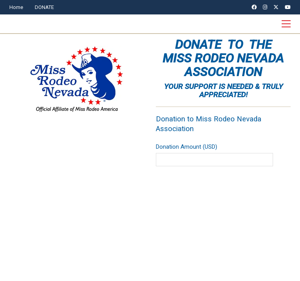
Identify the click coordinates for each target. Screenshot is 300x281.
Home (16, 7)
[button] (286, 23)
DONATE (44, 7)
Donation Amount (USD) (186, 146)
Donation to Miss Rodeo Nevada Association (208, 124)
